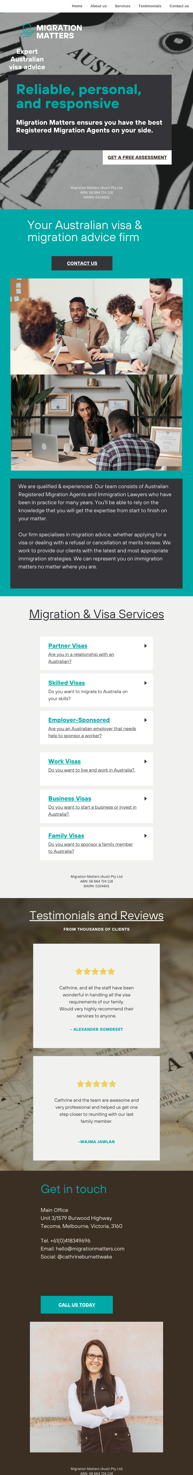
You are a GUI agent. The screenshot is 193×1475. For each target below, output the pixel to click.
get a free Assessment (137, 157)
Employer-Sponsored (79, 720)
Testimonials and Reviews (96, 915)
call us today (77, 1305)
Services (122, 6)
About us (98, 6)
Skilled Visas (66, 683)
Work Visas (64, 761)
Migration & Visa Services (96, 613)
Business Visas (69, 798)
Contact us (179, 6)
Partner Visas (67, 645)
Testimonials (150, 6)
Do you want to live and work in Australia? (91, 770)
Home (77, 6)
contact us (82, 263)
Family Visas (66, 835)
